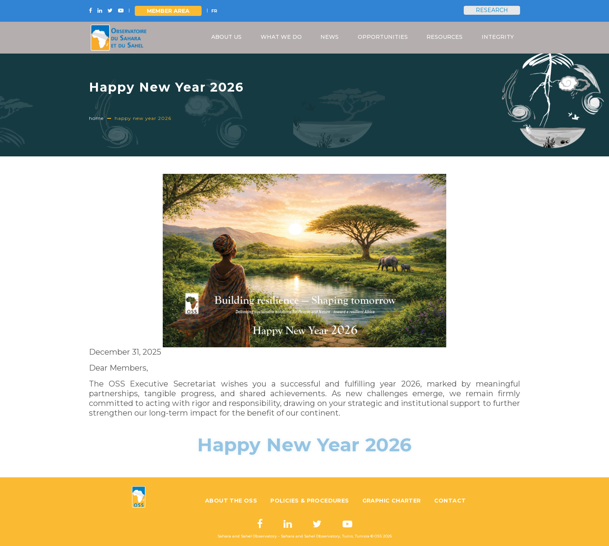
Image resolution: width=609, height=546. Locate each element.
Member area (168, 10)
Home (96, 118)
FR (214, 11)
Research (492, 10)
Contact (450, 500)
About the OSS (231, 500)
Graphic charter (391, 500)
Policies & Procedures (309, 500)
